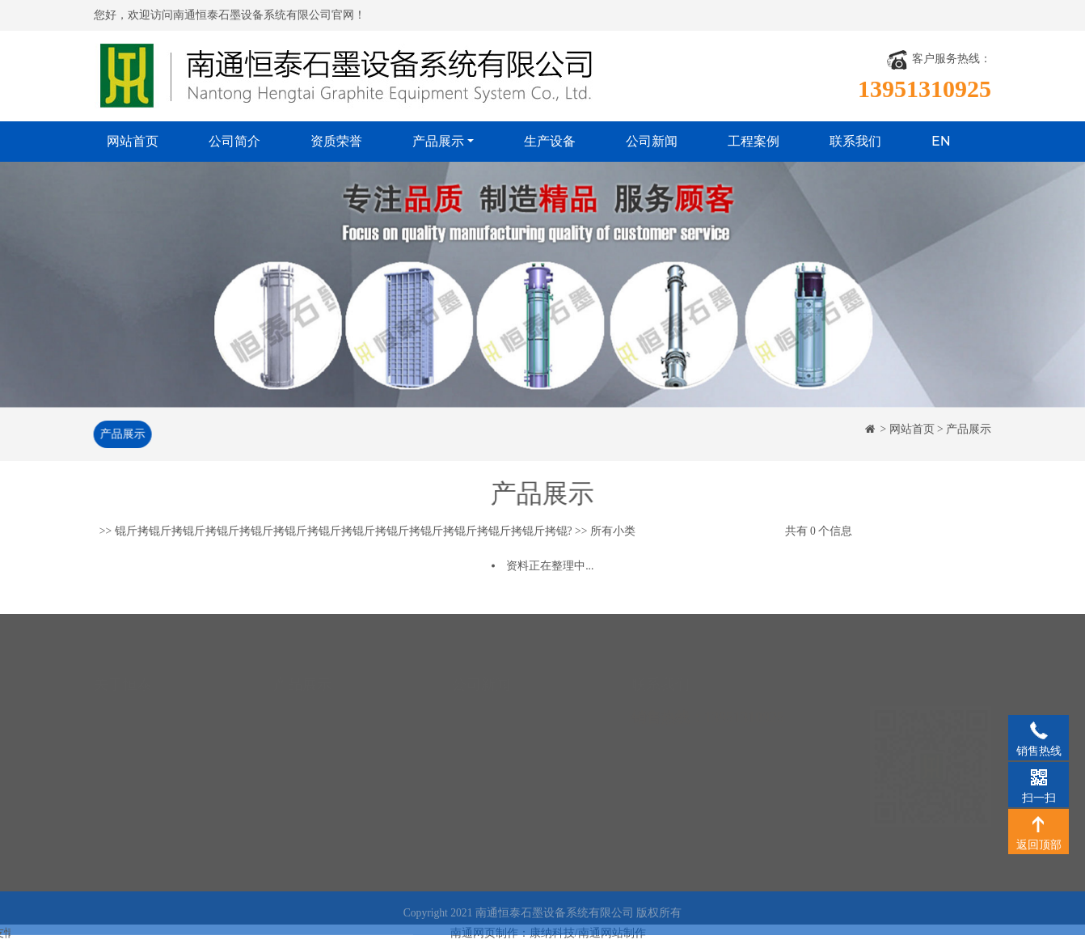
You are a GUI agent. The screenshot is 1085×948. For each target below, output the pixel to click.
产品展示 (438, 141)
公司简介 (234, 141)
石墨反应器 (301, 820)
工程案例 (753, 141)
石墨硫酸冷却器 (313, 748)
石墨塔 (290, 771)
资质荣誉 (336, 141)
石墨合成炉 (301, 795)
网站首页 (132, 141)
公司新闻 (652, 141)
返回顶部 (1038, 823)
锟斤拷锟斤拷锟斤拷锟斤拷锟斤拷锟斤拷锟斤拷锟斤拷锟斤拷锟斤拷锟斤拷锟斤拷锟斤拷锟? (343, 532)
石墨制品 (296, 844)
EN (941, 141)
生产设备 (550, 141)
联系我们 (855, 141)
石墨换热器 (301, 699)
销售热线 (1038, 729)
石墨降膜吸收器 (313, 723)
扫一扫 (1038, 776)
